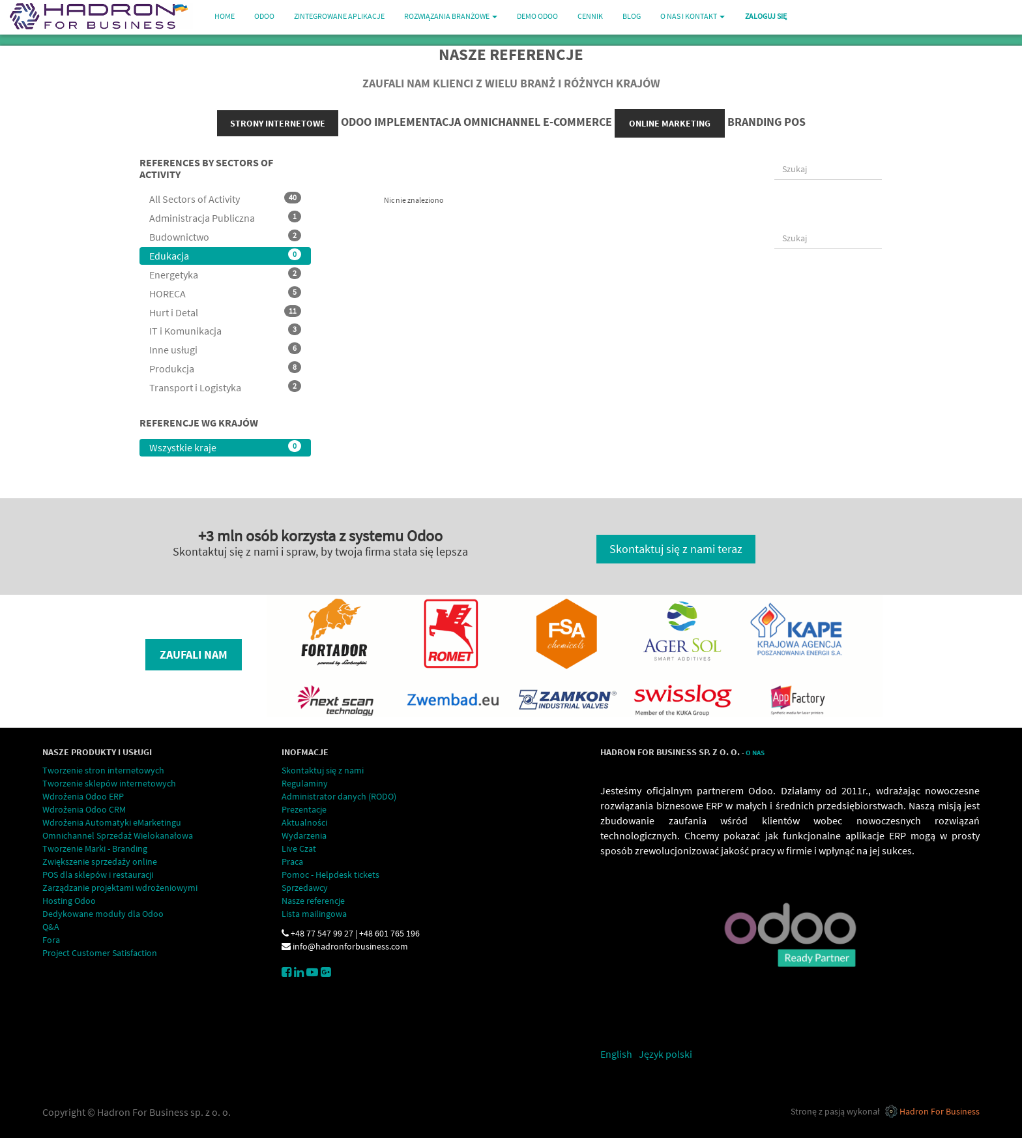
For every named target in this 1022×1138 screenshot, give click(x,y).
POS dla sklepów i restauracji (97, 874)
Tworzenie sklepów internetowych (109, 783)
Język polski (665, 1053)
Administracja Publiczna (225, 217)
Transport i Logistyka (225, 387)
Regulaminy (305, 783)
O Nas (755, 753)
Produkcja (225, 368)
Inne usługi (225, 349)
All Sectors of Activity (225, 198)
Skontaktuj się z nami (323, 770)
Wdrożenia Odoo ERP (83, 796)
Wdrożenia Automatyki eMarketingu (111, 822)
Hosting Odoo (69, 900)
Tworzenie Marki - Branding (94, 848)
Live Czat (299, 848)
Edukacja (225, 255)
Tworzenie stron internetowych (103, 770)
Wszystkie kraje (225, 447)
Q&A (50, 927)
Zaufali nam (193, 654)
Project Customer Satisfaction (99, 953)
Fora (51, 940)
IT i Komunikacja (225, 330)
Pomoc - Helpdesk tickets (330, 874)
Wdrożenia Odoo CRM (84, 809)
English (616, 1053)
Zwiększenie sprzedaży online (99, 861)
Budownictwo (225, 236)
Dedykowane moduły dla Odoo (103, 914)
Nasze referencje (313, 900)
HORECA (225, 293)
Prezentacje (304, 809)
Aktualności (304, 822)
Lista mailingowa (314, 914)
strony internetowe (277, 123)
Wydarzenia (304, 835)
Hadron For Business (939, 1111)
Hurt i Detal (225, 312)
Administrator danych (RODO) (339, 796)
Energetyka (225, 274)
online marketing (669, 123)
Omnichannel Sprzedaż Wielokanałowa (117, 835)
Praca (292, 861)
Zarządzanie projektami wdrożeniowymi (119, 887)
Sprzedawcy (305, 887)
